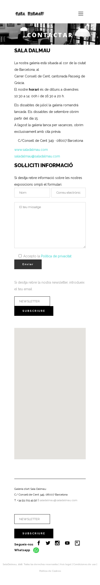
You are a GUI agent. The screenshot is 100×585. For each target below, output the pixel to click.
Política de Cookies (50, 571)
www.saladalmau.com (31, 150)
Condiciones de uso (84, 564)
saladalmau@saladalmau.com (37, 156)
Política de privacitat (56, 256)
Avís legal (66, 564)
